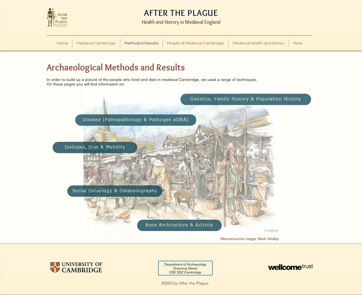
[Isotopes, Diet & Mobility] (95, 147)
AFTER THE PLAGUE (181, 13)
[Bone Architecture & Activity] (179, 225)
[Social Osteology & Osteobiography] (114, 191)
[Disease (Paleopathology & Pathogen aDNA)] (135, 120)
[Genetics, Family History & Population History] (245, 99)
